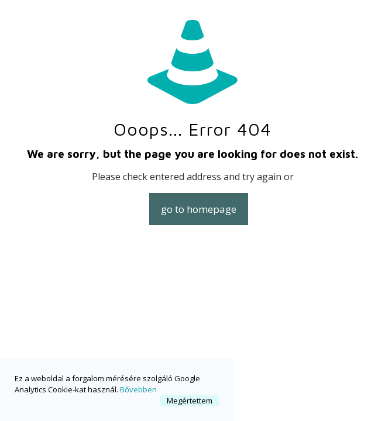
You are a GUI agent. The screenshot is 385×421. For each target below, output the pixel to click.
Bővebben (138, 389)
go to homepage (198, 209)
